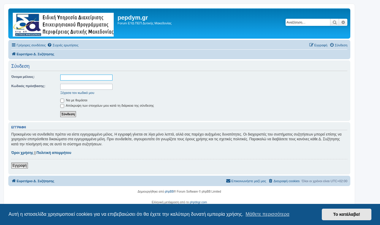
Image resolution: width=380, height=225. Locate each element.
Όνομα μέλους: (23, 76)
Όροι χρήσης (22, 153)
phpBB (169, 191)
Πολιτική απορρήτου (54, 153)
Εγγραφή (19, 165)
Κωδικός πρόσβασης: (28, 86)
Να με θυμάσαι (73, 100)
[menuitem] (62, 45)
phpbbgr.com (198, 202)
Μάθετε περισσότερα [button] (267, 214)
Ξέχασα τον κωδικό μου (77, 93)
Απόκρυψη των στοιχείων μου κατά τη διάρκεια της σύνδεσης (107, 105)
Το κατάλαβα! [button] (346, 214)
